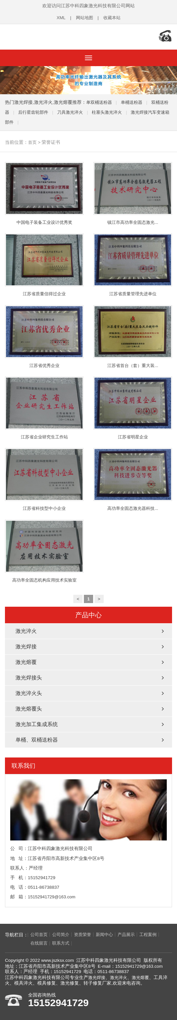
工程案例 (155, 934)
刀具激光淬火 (78, 109)
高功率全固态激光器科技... (132, 478)
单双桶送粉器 (100, 100)
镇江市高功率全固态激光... (132, 191)
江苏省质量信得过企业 (44, 263)
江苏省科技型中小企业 (44, 478)
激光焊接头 (29, 677)
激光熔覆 (26, 662)
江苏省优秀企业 (44, 335)
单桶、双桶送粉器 (37, 739)
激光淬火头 (29, 693)
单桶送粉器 (134, 100)
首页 (32, 140)
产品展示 (132, 934)
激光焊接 (26, 646)
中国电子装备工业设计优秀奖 (44, 191)
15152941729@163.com (52, 896)
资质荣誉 (86, 934)
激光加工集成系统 (37, 724)
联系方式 (39, 943)
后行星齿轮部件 (39, 109)
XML (59, 17)
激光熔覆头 (29, 708)
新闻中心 (109, 934)
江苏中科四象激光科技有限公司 (48, 35)
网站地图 (84, 17)
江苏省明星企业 (132, 406)
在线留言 (16, 943)
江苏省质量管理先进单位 (132, 263)
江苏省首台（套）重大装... (132, 335)
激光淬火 (26, 630)
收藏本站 (112, 17)
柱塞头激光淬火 (117, 109)
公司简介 (62, 934)
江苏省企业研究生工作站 (44, 406)
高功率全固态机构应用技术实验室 (44, 550)
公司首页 (39, 934)
